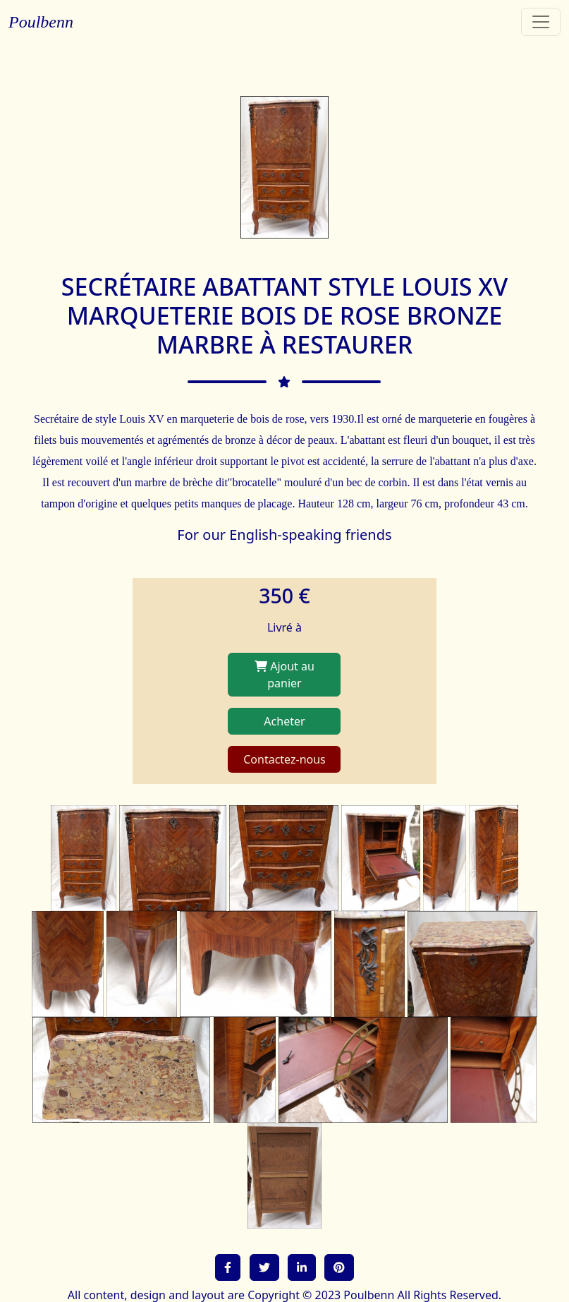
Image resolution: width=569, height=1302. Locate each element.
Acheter (284, 721)
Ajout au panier (284, 674)
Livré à (284, 627)
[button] (227, 1267)
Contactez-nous (284, 759)
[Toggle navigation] (541, 22)
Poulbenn (40, 22)
